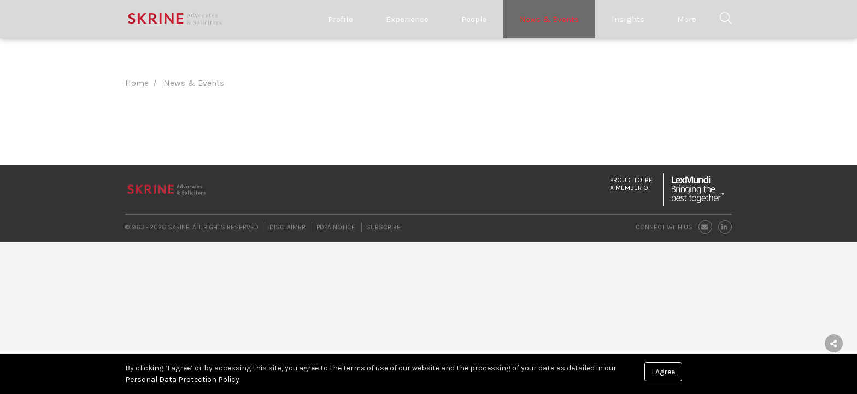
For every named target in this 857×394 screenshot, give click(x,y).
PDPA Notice (335, 227)
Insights (628, 19)
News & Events (549, 19)
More (686, 19)
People (474, 19)
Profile (340, 19)
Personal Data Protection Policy (182, 379)
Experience (407, 19)
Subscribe (383, 227)
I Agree (663, 371)
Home (137, 83)
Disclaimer (287, 227)
